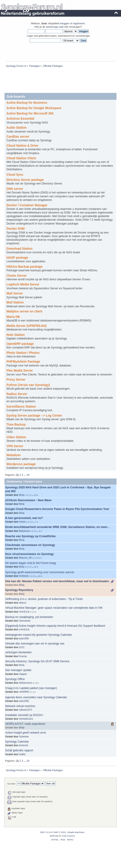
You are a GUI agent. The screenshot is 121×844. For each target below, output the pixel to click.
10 (35, 495)
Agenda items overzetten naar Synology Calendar (36, 697)
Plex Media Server (20, 370)
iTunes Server (17, 275)
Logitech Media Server (23, 284)
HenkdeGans (26, 718)
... (25, 475)
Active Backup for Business (27, 102)
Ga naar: (11, 783)
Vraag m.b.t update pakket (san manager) (31, 688)
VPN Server (15, 446)
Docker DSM (16, 228)
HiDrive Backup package (25, 266)
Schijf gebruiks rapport (19, 750)
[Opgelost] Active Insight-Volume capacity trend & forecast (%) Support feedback (55, 625)
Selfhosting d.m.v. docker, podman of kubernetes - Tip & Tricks (44, 599)
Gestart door (33, 481)
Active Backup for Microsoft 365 (30, 113)
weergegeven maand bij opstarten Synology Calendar (38, 634)
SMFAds (54, 836)
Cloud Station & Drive (22, 145)
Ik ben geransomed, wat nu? (24, 518)
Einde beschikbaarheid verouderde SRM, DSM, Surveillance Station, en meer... (57, 527)
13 (35, 567)
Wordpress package (21, 464)
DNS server (15, 189)
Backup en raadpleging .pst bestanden (29, 617)
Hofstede (24, 576)
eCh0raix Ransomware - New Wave (28, 500)
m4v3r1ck (24, 611)
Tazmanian (25, 620)
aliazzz (22, 602)
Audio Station (17, 127)
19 (28, 475)
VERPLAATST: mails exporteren (25, 723)
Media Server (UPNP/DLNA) (27, 326)
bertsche (23, 745)
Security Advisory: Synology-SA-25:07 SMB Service (37, 661)
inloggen (64, 23)
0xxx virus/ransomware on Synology (29, 554)
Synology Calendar (17, 741)
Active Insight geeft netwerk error (25, 732)
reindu (22, 521)
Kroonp (23, 656)
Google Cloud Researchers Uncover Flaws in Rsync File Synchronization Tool (57, 509)
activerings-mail (54, 26)
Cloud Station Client (21, 158)
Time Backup (16, 424)
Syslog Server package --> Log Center (34, 415)
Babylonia (24, 531)
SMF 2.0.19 (46, 832)
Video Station (16, 437)
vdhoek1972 (25, 709)
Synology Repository (19, 590)
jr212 (22, 647)
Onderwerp (14, 481)
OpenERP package (20, 344)
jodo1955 (24, 638)
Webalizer (14, 455)
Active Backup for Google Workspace (34, 108)
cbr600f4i (24, 691)
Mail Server (15, 293)
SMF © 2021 (60, 832)
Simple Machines (75, 832)
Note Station (16, 335)
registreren (79, 23)
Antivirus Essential (20, 118)
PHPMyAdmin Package (23, 361)
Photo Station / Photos (23, 353)
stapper (23, 674)
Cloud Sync (15, 174)
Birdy (22, 495)
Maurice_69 (25, 557)
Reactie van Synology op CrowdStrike (30, 536)
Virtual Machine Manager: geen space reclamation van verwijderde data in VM (53, 607)
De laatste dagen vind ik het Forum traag (30, 563)
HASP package (17, 257)
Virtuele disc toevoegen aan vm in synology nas (34, 643)
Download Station (20, 248)
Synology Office (15, 679)
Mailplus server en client (24, 311)
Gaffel (22, 754)
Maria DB (13, 317)
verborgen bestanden (18, 652)
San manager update (18, 670)
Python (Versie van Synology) (28, 385)
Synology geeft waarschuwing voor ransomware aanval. (39, 572)
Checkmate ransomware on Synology (30, 545)
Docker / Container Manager (27, 205)
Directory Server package (25, 180)
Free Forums (68, 836)
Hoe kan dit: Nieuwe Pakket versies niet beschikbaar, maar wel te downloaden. (57, 581)
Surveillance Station (21, 406)
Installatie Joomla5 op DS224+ (24, 715)
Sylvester (24, 736)
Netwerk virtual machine (20, 706)
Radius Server (17, 394)
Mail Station (15, 302)
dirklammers (25, 682)
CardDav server (18, 136)
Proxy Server (16, 379)
